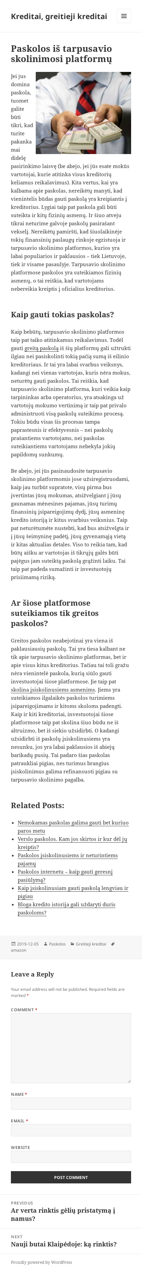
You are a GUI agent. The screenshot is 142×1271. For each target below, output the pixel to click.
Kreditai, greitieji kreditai (59, 16)
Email (19, 1121)
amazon (18, 950)
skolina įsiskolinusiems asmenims (53, 689)
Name (19, 1094)
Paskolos (57, 944)
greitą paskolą (42, 348)
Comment (24, 1010)
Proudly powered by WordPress (41, 1262)
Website (20, 1147)
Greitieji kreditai (91, 944)
